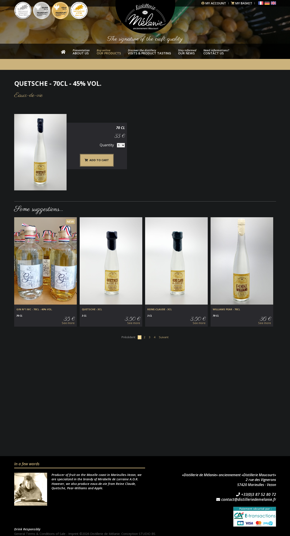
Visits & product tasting (149, 51)
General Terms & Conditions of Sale (40, 534)
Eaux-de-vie (28, 95)
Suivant (163, 337)
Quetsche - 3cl (92, 309)
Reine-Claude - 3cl (159, 309)
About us (81, 51)
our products (109, 51)
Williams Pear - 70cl (226, 309)
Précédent (128, 337)
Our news (187, 51)
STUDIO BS (147, 534)
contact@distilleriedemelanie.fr (246, 500)
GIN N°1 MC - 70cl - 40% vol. (34, 309)
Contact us (216, 51)
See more (68, 323)
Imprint (74, 534)
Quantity (256, 136)
